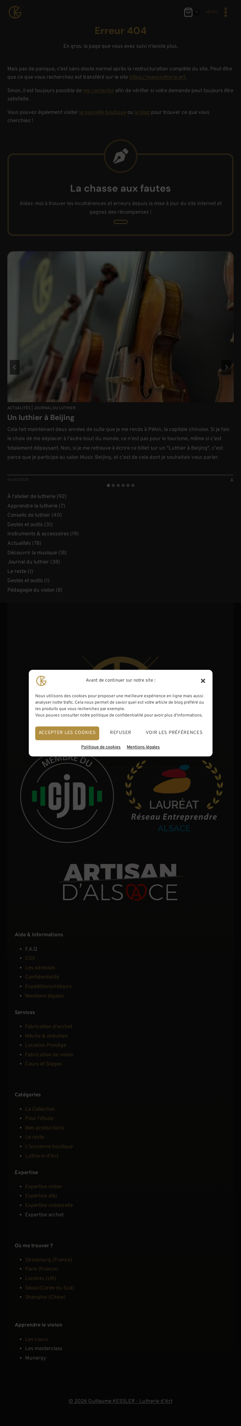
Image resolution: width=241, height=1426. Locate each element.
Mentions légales (143, 747)
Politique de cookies (101, 747)
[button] (203, 681)
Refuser (120, 733)
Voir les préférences (174, 733)
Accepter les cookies (67, 733)
